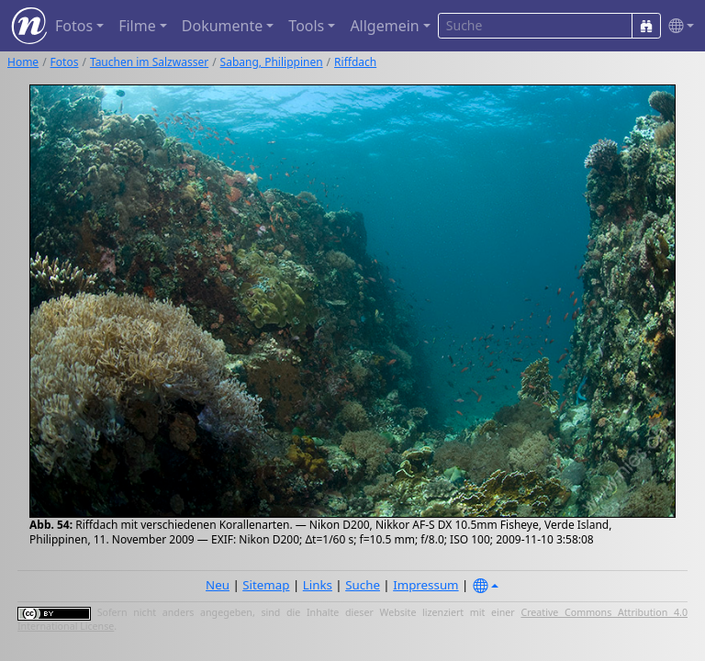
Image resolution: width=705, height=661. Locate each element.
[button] (677, 26)
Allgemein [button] (384, 26)
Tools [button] (306, 26)
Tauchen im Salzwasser (149, 62)
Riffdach (355, 62)
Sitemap (265, 585)
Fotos (64, 62)
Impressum (425, 585)
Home (23, 62)
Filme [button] (137, 26)
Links (317, 585)
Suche (362, 585)
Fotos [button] (74, 26)
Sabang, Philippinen (271, 62)
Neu (217, 585)
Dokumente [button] (222, 26)
